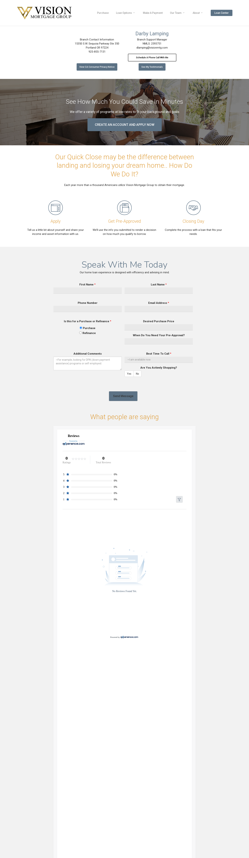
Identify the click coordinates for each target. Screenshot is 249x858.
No (137, 373)
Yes (129, 373)
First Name (87, 284)
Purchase (87, 328)
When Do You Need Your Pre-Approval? (159, 335)
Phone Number (87, 303)
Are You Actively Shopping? (158, 367)
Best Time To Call (158, 353)
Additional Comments (87, 353)
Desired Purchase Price (158, 321)
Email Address (158, 303)
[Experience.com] (129, 637)
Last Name (159, 284)
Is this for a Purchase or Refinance (87, 321)
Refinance (87, 333)
